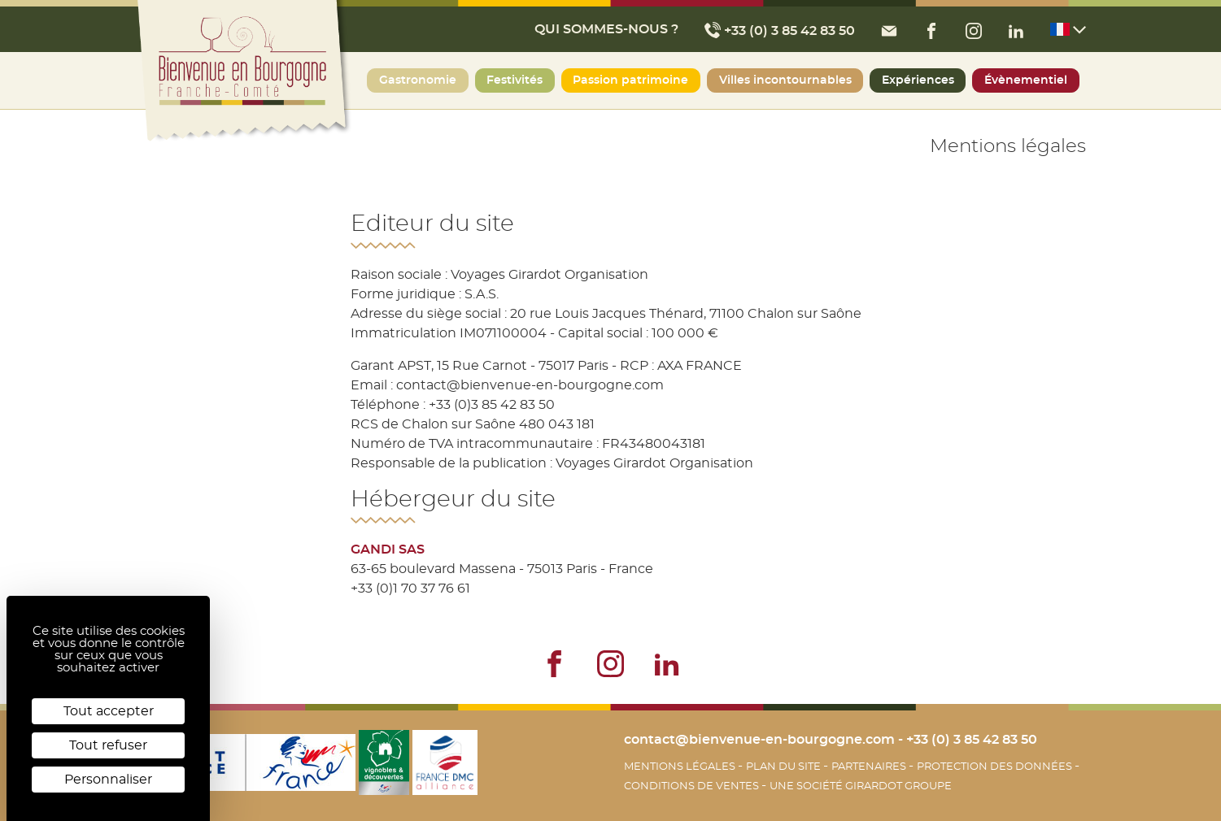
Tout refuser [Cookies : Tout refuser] (108, 745)
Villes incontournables (785, 80)
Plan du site (784, 766)
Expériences (918, 80)
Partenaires (870, 766)
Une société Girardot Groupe (861, 786)
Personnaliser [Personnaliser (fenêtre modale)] (108, 779)
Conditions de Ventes (692, 786)
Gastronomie (417, 80)
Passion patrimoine (630, 80)
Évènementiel (1025, 80)
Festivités (514, 80)
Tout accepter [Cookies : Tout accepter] (108, 711)
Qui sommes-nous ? (606, 29)
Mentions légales (681, 766)
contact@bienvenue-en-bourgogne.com (759, 739)
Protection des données (996, 766)
